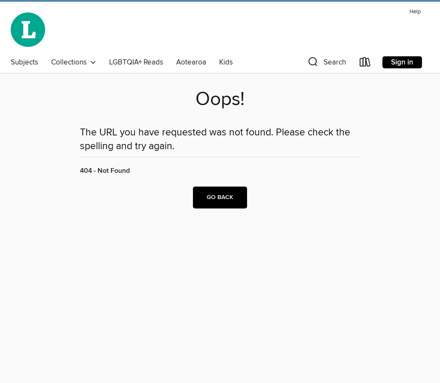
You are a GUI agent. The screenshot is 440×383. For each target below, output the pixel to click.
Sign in (402, 62)
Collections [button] (73, 62)
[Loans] (365, 63)
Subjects (24, 62)
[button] (326, 63)
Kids (226, 62)
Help (415, 12)
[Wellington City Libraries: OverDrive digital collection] (28, 29)
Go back (220, 197)
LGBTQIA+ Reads (136, 62)
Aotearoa (191, 62)
